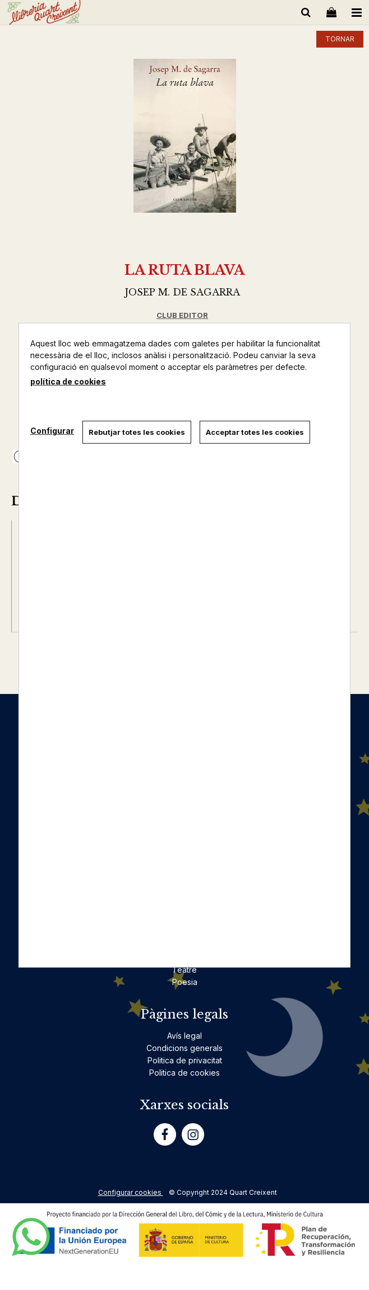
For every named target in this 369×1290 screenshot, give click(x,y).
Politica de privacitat (184, 1060)
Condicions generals (184, 1048)
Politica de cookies (184, 1072)
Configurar (52, 430)
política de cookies (68, 381)
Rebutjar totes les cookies (137, 431)
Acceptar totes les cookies (255, 431)
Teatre (184, 969)
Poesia (184, 982)
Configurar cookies (130, 1192)
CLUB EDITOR (182, 315)
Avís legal (184, 1035)
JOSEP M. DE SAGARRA (182, 292)
